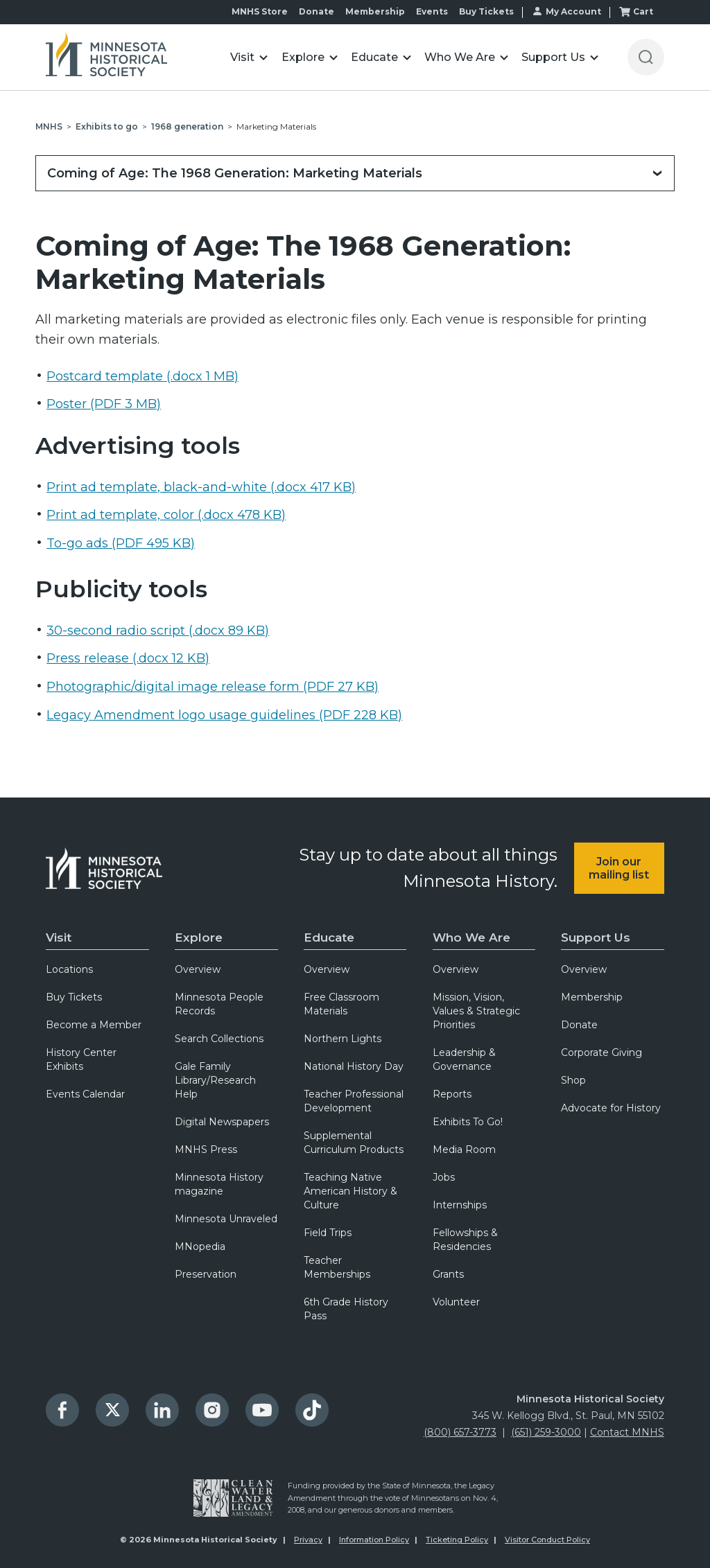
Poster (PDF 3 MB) (103, 404)
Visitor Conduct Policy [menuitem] (547, 1539)
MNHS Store (260, 11)
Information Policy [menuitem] (374, 1539)
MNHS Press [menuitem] (206, 1149)
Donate (316, 11)
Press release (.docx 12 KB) (127, 658)
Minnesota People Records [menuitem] (219, 1004)
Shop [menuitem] (573, 1080)
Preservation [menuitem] (205, 1274)
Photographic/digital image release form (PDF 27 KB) (212, 686)
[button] (249, 57)
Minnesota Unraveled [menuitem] (226, 1219)
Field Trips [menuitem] (328, 1232)
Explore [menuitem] (199, 937)
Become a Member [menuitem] (93, 1025)
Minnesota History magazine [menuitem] (219, 1184)
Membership (375, 11)
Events (432, 11)
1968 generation (187, 126)
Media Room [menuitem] (464, 1149)
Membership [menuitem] (592, 997)
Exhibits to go (107, 126)
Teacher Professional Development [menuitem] (354, 1101)
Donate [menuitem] (579, 1025)
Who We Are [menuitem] (471, 937)
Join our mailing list (619, 868)
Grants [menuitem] (448, 1274)
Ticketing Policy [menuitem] (457, 1539)
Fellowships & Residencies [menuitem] (465, 1239)
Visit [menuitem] (58, 937)
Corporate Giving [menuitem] (601, 1052)
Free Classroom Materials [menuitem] (341, 1004)
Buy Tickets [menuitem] (74, 997)
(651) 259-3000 (546, 1432)
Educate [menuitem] (329, 937)
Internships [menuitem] (460, 1205)
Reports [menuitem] (452, 1094)
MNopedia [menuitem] (200, 1246)
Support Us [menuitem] (595, 937)
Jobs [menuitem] (444, 1177)
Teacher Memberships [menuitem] (337, 1267)
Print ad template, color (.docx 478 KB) (166, 514)
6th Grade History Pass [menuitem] (346, 1309)
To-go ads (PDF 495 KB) (120, 543)
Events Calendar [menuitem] (85, 1094)
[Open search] (645, 57)
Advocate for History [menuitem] (611, 1108)
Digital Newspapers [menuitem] (222, 1122)
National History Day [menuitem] (354, 1066)
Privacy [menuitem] (308, 1539)
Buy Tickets (486, 11)
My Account (573, 11)
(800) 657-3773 (460, 1432)
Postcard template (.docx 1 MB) (142, 376)
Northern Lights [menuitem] (342, 1038)
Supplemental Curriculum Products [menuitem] (354, 1142)
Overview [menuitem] (197, 969)
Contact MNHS (627, 1432)
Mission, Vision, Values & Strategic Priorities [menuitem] (476, 1011)
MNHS (48, 126)
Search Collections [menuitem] (219, 1038)
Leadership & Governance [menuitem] (464, 1059)
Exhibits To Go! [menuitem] (468, 1122)
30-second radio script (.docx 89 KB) (157, 630)
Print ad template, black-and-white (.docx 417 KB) (201, 487)
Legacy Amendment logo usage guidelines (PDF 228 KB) (224, 715)
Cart (643, 11)
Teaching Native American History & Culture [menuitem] (350, 1191)
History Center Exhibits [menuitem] (81, 1059)
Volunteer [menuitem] (456, 1302)
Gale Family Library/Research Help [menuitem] (215, 1080)
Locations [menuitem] (69, 969)
